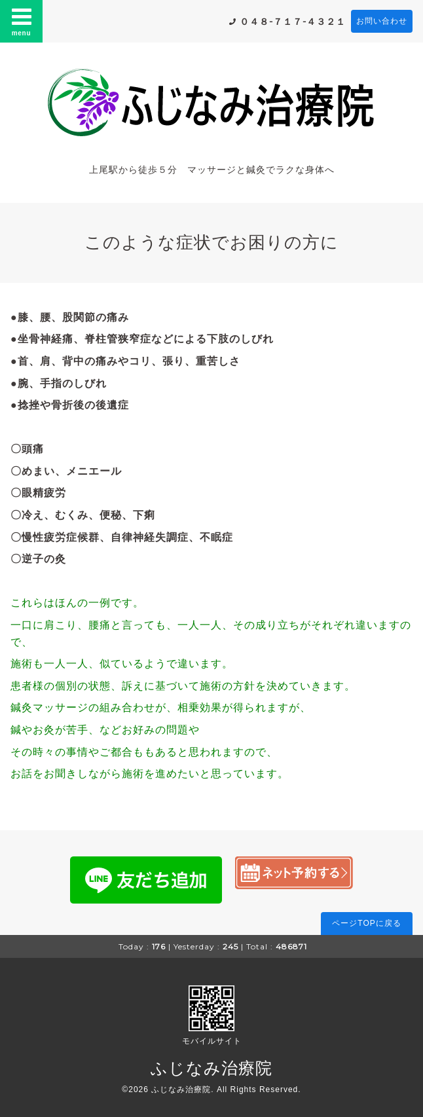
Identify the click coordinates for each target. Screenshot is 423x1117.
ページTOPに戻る (366, 923)
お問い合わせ (381, 21)
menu (21, 21)
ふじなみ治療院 (211, 1068)
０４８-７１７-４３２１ (293, 21)
